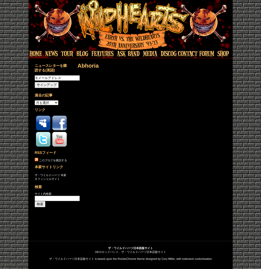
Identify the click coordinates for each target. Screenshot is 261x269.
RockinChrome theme (131, 258)
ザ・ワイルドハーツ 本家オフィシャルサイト (50, 177)
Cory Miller (168, 258)
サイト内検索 (43, 193)
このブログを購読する (53, 160)
